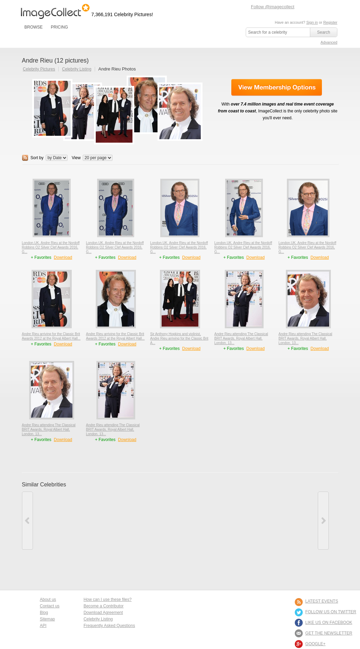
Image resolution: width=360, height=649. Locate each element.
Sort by (37, 157)
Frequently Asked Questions (109, 625)
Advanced (329, 42)
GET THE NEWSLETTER (328, 633)
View (76, 157)
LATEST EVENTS (321, 601)
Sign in (312, 22)
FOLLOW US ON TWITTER (330, 611)
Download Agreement (103, 612)
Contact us (49, 606)
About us (48, 599)
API (43, 625)
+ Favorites (42, 257)
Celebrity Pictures (39, 69)
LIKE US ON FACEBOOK (328, 622)
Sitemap (47, 619)
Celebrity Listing (76, 69)
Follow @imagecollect (272, 6)
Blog (44, 612)
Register (330, 22)
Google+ (315, 643)
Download (63, 257)
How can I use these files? (107, 599)
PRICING (59, 27)
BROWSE (33, 27)
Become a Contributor (103, 606)
